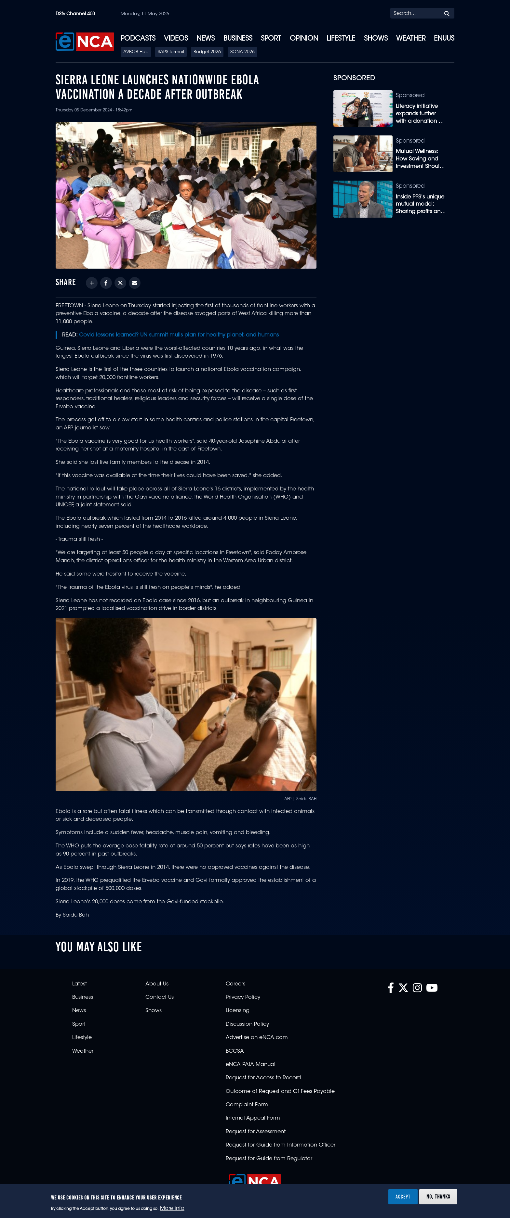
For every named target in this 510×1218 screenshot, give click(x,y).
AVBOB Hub (135, 52)
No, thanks (438, 1196)
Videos (176, 39)
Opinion (304, 39)
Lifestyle (341, 39)
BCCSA (235, 1051)
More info (172, 1208)
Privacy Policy (243, 997)
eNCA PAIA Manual (250, 1064)
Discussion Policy (247, 1024)
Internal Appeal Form (253, 1118)
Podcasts (138, 39)
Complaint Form (247, 1105)
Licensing (237, 1010)
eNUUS (444, 39)
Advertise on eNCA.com (257, 1037)
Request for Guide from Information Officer (280, 1145)
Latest (79, 984)
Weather (410, 39)
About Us (156, 984)
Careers (235, 984)
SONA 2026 (242, 52)
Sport (271, 39)
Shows (376, 39)
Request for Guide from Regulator (269, 1158)
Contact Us (159, 997)
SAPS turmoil (171, 52)
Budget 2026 (207, 52)
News (205, 39)
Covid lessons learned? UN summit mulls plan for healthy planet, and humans (179, 335)
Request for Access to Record (263, 1078)
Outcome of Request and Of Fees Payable (280, 1091)
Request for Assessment (256, 1132)
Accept (403, 1196)
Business (237, 39)
